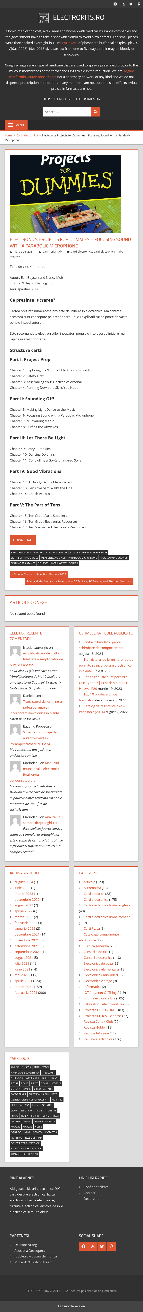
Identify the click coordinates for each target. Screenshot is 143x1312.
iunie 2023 (22, 887)
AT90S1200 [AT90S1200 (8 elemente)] (17, 1078)
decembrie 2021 (27, 934)
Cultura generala (96, 946)
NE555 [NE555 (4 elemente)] (38, 1126)
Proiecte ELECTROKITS (100, 1010)
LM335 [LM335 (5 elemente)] (25, 1116)
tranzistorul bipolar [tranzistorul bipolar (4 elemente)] (24, 1154)
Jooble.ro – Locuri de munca (35, 1256)
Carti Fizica (92, 928)
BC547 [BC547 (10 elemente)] (55, 1078)
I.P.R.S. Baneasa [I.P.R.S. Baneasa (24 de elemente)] (20, 1105)
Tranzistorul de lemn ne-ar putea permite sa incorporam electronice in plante (36, 707)
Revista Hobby (95, 1027)
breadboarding (21, 552)
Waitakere (70, 42)
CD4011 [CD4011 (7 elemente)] (45, 1083)
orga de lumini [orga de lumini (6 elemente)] (20, 1132)
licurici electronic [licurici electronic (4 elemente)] (23, 1110)
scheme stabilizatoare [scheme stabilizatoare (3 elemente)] (25, 1143)
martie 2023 (23, 893)
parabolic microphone (82, 557)
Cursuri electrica (96, 951)
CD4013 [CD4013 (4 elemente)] (56, 1083)
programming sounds (114, 557)
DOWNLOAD (22, 540)
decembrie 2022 (27, 899)
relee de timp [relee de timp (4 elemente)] (33, 1137)
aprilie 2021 (23, 981)
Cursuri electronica (98, 957)
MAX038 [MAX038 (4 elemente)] (15, 1126)
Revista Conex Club (98, 1021)
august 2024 (23, 882)
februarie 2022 (25, 922)
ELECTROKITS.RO (79, 17)
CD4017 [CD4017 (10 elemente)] (15, 1089)
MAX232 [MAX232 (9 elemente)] (27, 1126)
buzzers (38, 552)
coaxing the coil (56, 552)
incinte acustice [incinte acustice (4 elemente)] (42, 1105)
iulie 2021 (21, 963)
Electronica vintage (98, 981)
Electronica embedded (101, 975)
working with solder (64, 563)
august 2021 (23, 957)
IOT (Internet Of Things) (101, 992)
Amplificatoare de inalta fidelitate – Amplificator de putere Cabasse (36, 659)
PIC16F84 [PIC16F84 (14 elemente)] (37, 1132)
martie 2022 (23, 917)
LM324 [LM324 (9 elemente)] (14, 1116)
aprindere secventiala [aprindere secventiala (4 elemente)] (25, 1072)
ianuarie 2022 (24, 928)
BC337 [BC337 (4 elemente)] (45, 1078)
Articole (89, 882)
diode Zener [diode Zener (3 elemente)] (18, 1094)
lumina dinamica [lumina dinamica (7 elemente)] (44, 1121)
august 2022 (23, 905)
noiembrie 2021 (26, 940)
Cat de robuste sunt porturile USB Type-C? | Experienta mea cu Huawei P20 (104, 683)
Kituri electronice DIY (99, 998)
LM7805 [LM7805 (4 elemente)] (26, 1121)
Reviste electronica (98, 1039)
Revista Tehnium (96, 1033)
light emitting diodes (24, 557)
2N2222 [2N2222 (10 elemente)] (15, 1067)
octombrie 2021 (26, 946)
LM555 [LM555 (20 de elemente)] (45, 1116)
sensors (43, 563)
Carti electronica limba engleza (107, 905)
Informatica (92, 986)
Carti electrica (94, 893)
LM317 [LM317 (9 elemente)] (41, 1110)
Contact (89, 1192)
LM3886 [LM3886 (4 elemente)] (15, 1121)
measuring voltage (53, 557)
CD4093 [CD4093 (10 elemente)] (26, 1089)
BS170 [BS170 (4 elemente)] (34, 1083)
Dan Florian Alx (52, 251)
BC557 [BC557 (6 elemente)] (14, 1083)
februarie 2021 (25, 992)
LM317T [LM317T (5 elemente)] (51, 1110)
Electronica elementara (101, 969)
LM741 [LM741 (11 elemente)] (55, 1116)
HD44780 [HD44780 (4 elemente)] (57, 1099)
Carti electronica (81, 251)
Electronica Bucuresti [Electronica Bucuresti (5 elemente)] (43, 1094)
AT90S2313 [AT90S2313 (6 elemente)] (32, 1078)
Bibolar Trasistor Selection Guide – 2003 (40, 575)
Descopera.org (25, 1244)
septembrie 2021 (27, 951)
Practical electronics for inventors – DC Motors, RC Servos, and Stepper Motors (78, 582)
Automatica (92, 887)
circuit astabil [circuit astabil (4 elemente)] (43, 1089)
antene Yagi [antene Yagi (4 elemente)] (41, 1067)
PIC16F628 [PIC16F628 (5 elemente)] (51, 1132)
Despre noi (92, 1198)
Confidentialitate (96, 1187)
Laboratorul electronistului (104, 1004)
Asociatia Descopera (29, 1250)
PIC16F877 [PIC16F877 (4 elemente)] (16, 1137)
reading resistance (23, 563)
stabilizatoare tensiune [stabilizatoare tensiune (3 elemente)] (26, 1148)
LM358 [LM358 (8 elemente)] (35, 1116)
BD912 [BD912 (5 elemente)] (24, 1083)
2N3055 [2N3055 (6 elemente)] (26, 1067)
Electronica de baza (98, 963)
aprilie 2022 (23, 911)
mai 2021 (21, 975)
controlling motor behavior (88, 552)
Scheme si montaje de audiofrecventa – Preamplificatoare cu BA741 (33, 738)
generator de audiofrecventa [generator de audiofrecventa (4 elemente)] (30, 1099)
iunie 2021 (22, 969)
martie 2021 (23, 986)
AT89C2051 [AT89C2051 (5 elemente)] (48, 1072)
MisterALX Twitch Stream (33, 1262)
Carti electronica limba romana (107, 917)
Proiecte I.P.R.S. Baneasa (103, 1016)
